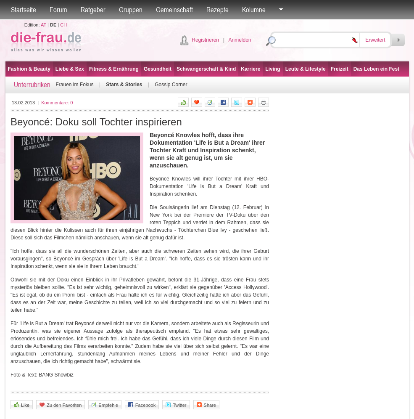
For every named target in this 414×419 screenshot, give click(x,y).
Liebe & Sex (69, 69)
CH (63, 24)
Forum (58, 9)
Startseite (23, 9)
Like (21, 405)
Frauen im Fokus (75, 85)
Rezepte (217, 9)
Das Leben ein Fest (376, 69)
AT (43, 24)
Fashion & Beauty (29, 69)
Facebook (142, 405)
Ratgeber (93, 9)
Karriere (250, 69)
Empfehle (105, 405)
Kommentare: (57, 102)
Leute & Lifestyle (305, 69)
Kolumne (254, 9)
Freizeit (339, 69)
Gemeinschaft (174, 9)
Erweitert (375, 40)
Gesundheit (157, 69)
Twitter (176, 405)
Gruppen (130, 9)
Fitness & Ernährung (114, 69)
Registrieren (205, 40)
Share (206, 405)
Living (272, 69)
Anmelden (239, 40)
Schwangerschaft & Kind (206, 69)
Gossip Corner (171, 85)
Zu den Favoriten (61, 405)
